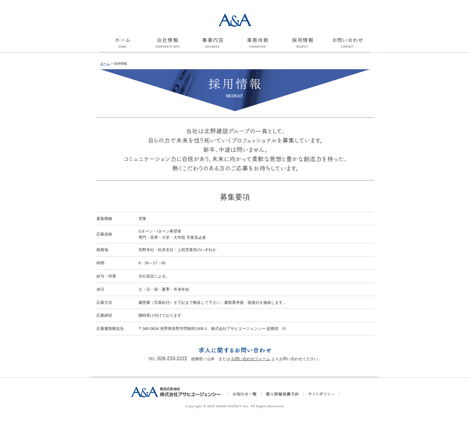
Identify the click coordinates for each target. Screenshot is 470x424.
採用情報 (302, 46)
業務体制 (257, 46)
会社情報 (167, 46)
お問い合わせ (347, 46)
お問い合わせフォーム (250, 359)
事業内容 (212, 46)
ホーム (122, 46)
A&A (235, 20)
